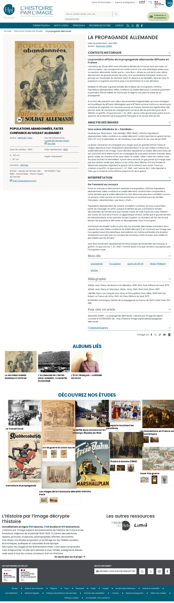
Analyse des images (103, 122)
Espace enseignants (125, 2)
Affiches (24, 165)
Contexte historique (104, 53)
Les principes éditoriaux (125, 590)
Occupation (115, 263)
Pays (67, 590)
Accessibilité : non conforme (98, 599)
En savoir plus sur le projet (68, 558)
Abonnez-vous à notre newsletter (115, 573)
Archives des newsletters (94, 594)
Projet (93, 590)
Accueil (7, 31)
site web (51, 143)
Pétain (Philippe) (158, 263)
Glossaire (80, 590)
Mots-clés (60, 25)
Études (15, 590)
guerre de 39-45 (135, 263)
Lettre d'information (101, 2)
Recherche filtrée (100, 25)
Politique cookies (72, 599)
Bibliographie (97, 279)
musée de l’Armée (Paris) (57, 140)
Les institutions (11, 594)
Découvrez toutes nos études (28, 31)
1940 (65, 149)
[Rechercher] (88, 14)
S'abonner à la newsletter (158, 16)
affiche (94, 270)
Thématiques (40, 25)
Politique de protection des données (61, 594)
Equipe (105, 590)
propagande (97, 263)
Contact (115, 594)
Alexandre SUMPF (104, 46)
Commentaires (98, 328)
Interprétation (100, 178)
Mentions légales (32, 594)
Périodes (78, 25)
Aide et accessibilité (151, 590)
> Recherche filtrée (71, 19)
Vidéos (119, 25)
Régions (53, 590)
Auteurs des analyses (34, 590)
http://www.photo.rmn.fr (24, 180)
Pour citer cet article (101, 309)
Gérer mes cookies (158, 594)
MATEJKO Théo (25, 137)
